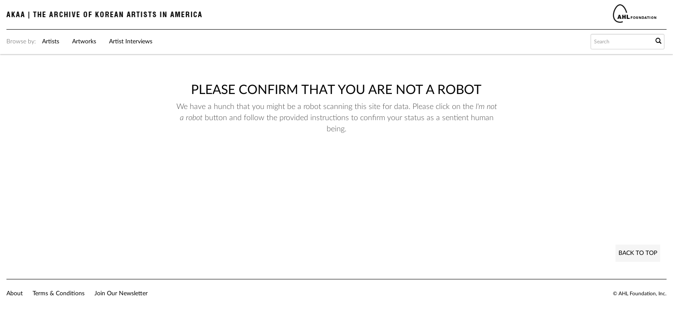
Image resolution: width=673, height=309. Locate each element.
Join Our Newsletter (121, 294)
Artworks (84, 42)
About (14, 294)
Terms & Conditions (59, 294)
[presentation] (317, 162)
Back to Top (637, 253)
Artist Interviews (130, 42)
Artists (50, 42)
